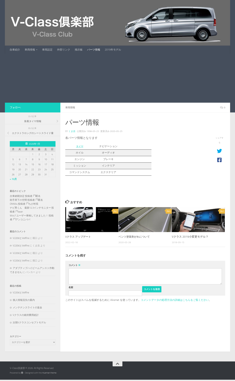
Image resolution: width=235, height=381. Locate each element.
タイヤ (80, 146)
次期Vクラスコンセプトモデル (29, 322)
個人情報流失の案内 (24, 300)
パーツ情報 (93, 49)
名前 (71, 287)
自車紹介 (15, 49)
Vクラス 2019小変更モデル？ (190, 236)
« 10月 (13, 179)
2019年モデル (113, 49)
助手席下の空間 (18, 199)
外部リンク (63, 49)
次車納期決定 (17, 196)
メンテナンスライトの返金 (27, 307)
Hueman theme (49, 373)
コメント (74, 265)
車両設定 (47, 49)
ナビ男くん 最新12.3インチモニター (30, 207)
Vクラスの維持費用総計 (26, 315)
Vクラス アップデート (79, 236)
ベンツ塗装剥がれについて (135, 236)
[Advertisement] (117, 78)
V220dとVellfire (21, 238)
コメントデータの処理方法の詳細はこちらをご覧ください (175, 299)
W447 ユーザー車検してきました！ (29, 215)
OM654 (13, 203)
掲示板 (79, 49)
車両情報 (30, 49)
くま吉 (72, 131)
